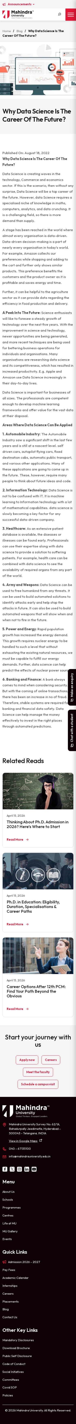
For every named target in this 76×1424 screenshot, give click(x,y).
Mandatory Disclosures (18, 1340)
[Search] (59, 15)
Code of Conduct (13, 1364)
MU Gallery (10, 1231)
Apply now (27, 1060)
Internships (9, 1286)
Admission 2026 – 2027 (24, 1262)
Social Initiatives (13, 1372)
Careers (51, 1060)
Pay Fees (8, 1270)
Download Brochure (16, 1348)
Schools (7, 1199)
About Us (8, 1192)
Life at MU (9, 1223)
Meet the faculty (38, 1072)
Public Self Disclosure (17, 1356)
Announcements (20, 4)
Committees (10, 1380)
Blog (19, 31)
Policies (7, 1395)
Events (7, 1239)
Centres (7, 1215)
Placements (10, 1301)
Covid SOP (9, 1387)
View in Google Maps (23, 1141)
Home (6, 31)
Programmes (11, 1207)
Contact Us (9, 1317)
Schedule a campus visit (38, 1084)
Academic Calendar (15, 1278)
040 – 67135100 (20, 1148)
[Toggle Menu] (70, 14)
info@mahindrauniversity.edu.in (29, 1156)
